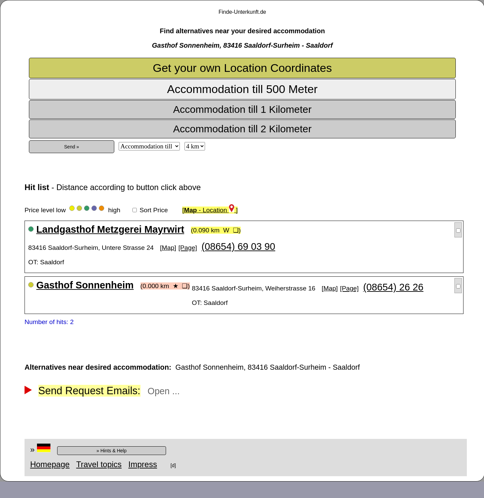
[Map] (168, 247)
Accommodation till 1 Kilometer (242, 109)
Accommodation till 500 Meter (242, 89)
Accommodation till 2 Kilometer (242, 128)
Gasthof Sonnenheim (85, 285)
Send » (71, 146)
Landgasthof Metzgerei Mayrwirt (110, 229)
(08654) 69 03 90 (238, 246)
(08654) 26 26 (393, 287)
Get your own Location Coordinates (242, 67)
